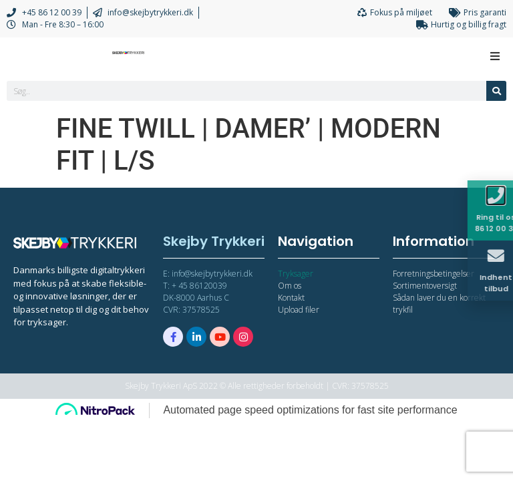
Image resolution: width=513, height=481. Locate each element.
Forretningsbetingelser (433, 273)
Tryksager (295, 273)
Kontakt (291, 297)
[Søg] (496, 91)
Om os (289, 285)
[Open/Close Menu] (494, 55)
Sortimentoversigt (425, 285)
